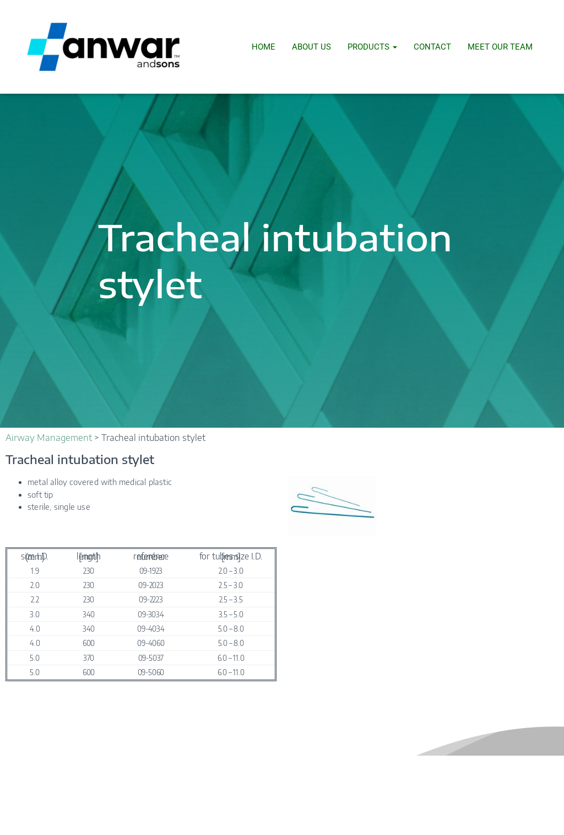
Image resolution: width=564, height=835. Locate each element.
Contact (432, 47)
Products (372, 47)
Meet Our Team (500, 47)
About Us (311, 47)
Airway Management (49, 437)
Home (263, 47)
